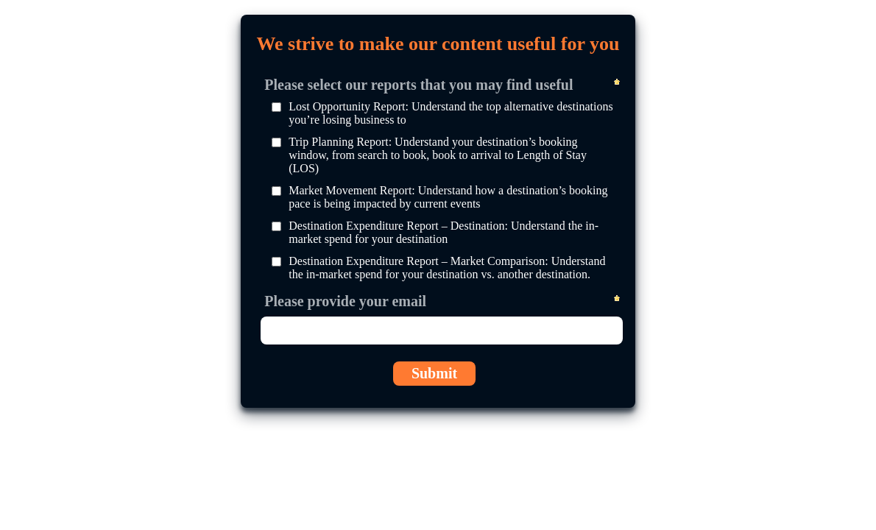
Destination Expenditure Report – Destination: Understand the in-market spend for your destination (443, 232)
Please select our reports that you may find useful (418, 84)
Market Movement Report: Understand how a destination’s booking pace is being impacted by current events (448, 197)
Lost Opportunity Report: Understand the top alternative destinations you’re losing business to (450, 113)
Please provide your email (345, 300)
